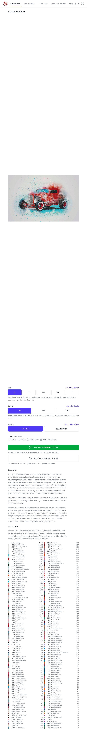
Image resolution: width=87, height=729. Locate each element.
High (43, 411)
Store (15, 4)
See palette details (72, 424)
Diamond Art (61, 429)
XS (72, 392)
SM (58, 392)
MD (43, 392)
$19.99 (43, 458)
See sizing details (72, 388)
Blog (71, 4)
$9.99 (43, 447)
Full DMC (25, 429)
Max (19, 411)
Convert (29, 4)
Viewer (43, 4)
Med (67, 411)
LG (29, 392)
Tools (58, 4)
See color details (72, 406)
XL (15, 392)
